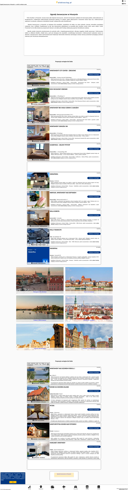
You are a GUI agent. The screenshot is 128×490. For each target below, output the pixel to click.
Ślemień (30, 425)
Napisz (126, 489)
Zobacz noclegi (94, 74)
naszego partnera (79, 83)
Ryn (29, 370)
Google (23, 473)
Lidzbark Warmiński (33, 388)
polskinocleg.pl (64, 3)
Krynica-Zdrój (31, 72)
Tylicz (29, 231)
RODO (2, 479)
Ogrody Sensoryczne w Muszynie (64, 474)
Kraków (29, 444)
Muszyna (30, 175)
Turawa (29, 407)
